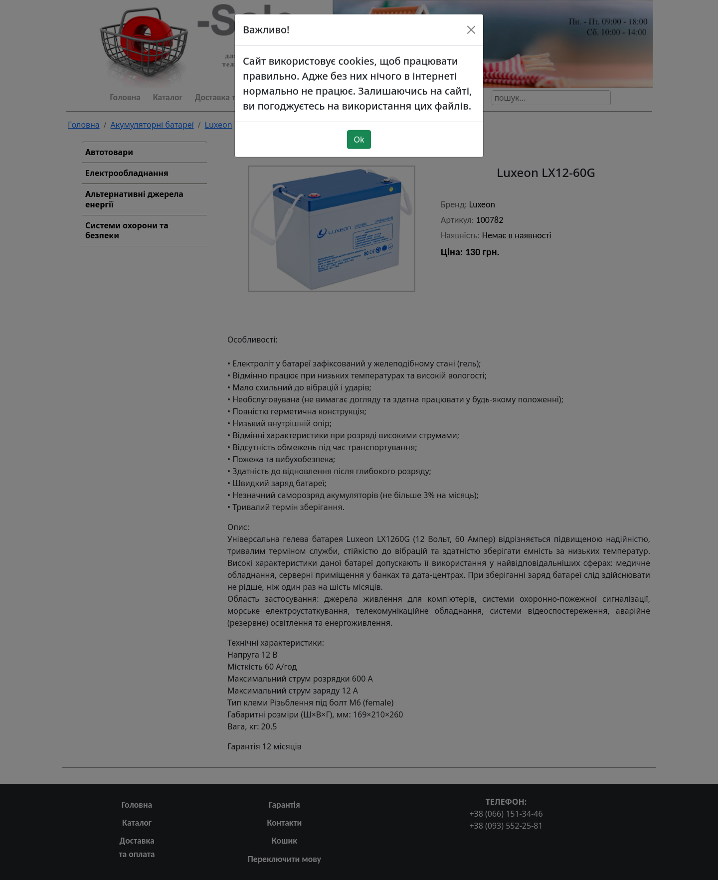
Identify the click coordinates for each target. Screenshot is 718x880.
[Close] (471, 13)
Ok (359, 123)
